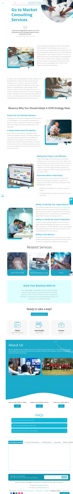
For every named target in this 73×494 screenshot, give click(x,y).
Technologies (29, 482)
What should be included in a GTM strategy (25, 432)
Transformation (22, 3)
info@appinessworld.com (42, 485)
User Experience (37, 482)
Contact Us (60, 482)
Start (17, 407)
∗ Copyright (46, 490)
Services (23, 482)
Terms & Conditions (29, 490)
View (39, 407)
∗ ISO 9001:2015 (65, 490)
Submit (64, 477)
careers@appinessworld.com (42, 487)
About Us (17, 482)
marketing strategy (66, 207)
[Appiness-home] (15, 2)
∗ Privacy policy (38, 490)
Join (61, 407)
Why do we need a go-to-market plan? (23, 421)
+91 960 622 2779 (21, 490)
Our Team (50, 482)
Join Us (55, 482)
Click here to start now (39, 315)
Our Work (44, 482)
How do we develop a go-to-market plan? (24, 426)
